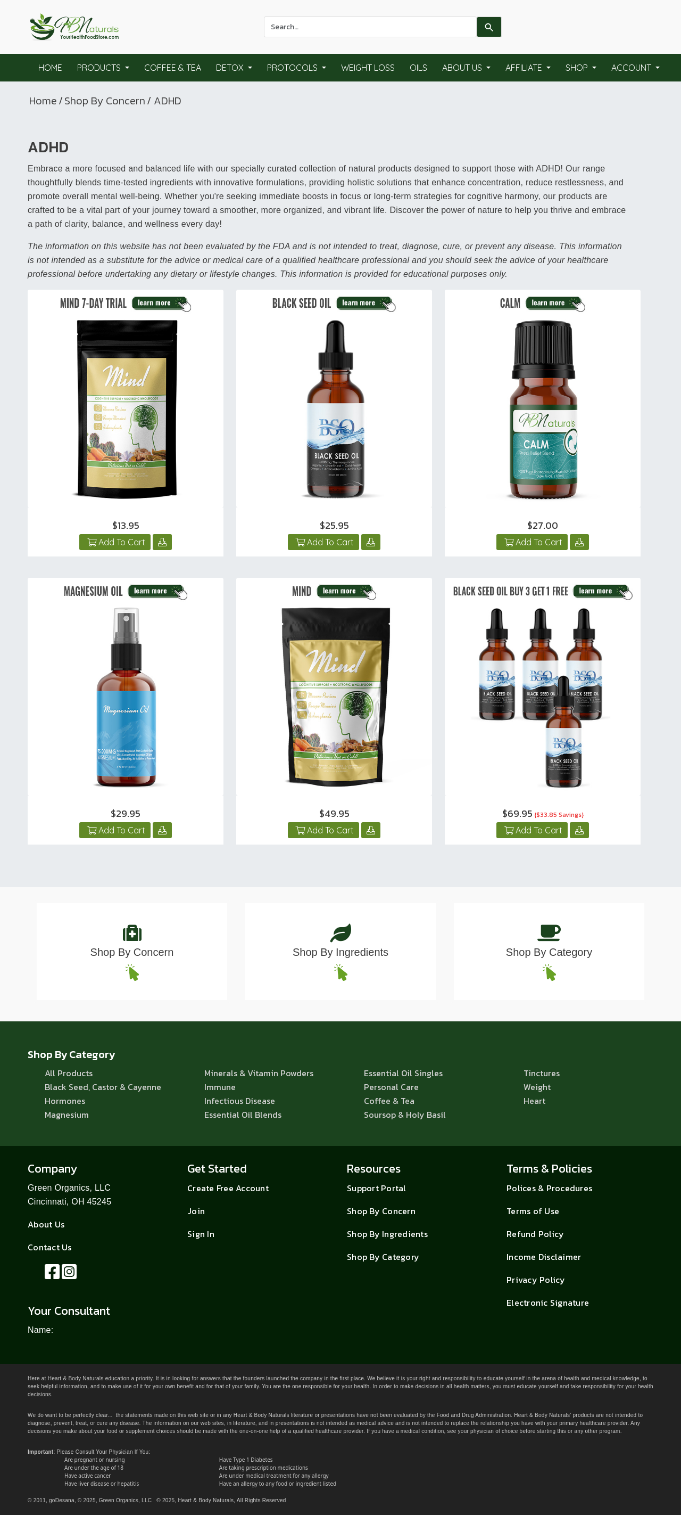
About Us (46, 1224)
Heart (534, 1100)
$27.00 (542, 525)
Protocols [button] (293, 67)
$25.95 (334, 525)
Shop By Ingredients (340, 952)
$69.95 (543, 813)
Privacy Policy (536, 1279)
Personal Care (391, 1086)
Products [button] (100, 67)
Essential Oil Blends (242, 1114)
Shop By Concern (104, 100)
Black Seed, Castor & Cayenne (103, 1086)
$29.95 (125, 813)
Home (50, 67)
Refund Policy (535, 1233)
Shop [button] (578, 67)
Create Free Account (228, 1188)
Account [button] (632, 67)
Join (196, 1211)
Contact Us (50, 1247)
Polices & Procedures (549, 1188)
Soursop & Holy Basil (405, 1114)
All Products (69, 1073)
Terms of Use (532, 1211)
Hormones (65, 1100)
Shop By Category (549, 952)
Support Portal (376, 1188)
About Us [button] (463, 67)
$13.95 (125, 525)
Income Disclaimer (543, 1256)
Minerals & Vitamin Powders (258, 1073)
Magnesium (67, 1114)
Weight (537, 1086)
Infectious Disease (239, 1100)
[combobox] (370, 27)
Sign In (200, 1233)
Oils (418, 67)
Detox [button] (231, 67)
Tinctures (542, 1073)
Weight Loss (368, 67)
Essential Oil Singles (403, 1073)
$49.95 (334, 813)
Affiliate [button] (524, 67)
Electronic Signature (547, 1302)
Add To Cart (115, 542)
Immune (220, 1086)
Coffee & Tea (172, 67)
